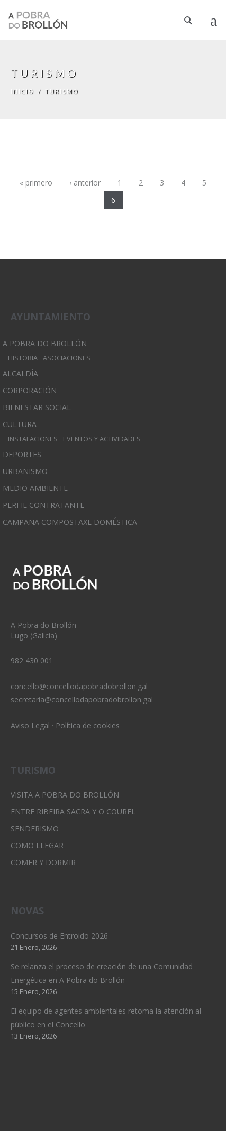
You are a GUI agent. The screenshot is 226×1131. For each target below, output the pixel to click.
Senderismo (35, 828)
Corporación (30, 390)
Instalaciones (33, 438)
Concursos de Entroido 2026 (59, 936)
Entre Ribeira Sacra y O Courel (73, 811)
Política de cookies (88, 725)
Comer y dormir (43, 862)
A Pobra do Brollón (45, 343)
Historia (23, 358)
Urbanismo (25, 471)
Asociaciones (67, 358)
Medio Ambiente (35, 488)
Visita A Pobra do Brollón (65, 795)
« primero (36, 183)
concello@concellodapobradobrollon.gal (79, 686)
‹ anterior (85, 183)
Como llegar (37, 845)
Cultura (20, 424)
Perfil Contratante (43, 505)
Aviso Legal (30, 725)
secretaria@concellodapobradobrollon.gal (82, 699)
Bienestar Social (37, 407)
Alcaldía (20, 373)
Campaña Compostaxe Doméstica (70, 522)
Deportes (22, 454)
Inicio (22, 91)
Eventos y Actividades (102, 438)
